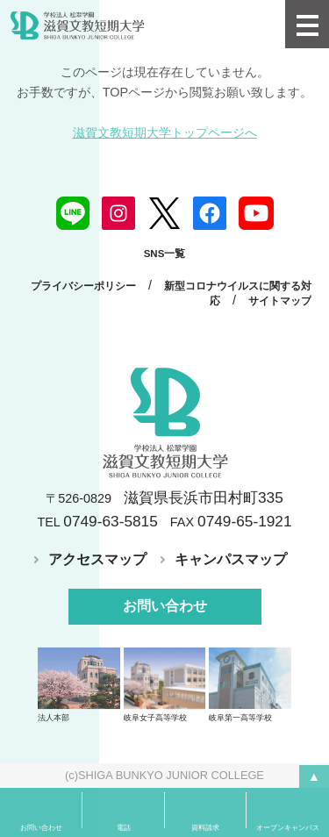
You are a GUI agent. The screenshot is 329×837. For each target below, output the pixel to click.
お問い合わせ (165, 605)
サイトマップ (279, 301)
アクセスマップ (97, 559)
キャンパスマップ (231, 559)
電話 (124, 828)
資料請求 (205, 828)
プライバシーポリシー (83, 286)
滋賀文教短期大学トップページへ (165, 132)
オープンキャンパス (287, 828)
